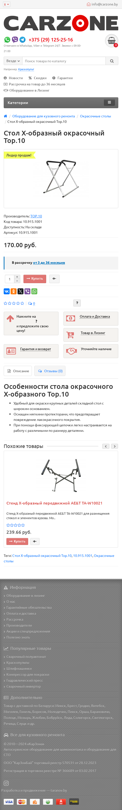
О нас (9, 601)
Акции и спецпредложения (27, 631)
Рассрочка (13, 619)
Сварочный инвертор (22, 686)
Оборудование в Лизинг (26, 90)
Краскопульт (26, 69)
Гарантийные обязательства (28, 607)
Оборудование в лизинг (24, 595)
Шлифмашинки (18, 668)
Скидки (38, 77)
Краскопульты (16, 662)
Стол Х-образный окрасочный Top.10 (42, 555)
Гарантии (62, 77)
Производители (18, 625)
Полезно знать (17, 637)
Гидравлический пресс (23, 680)
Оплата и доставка (20, 613)
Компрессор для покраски (26, 674)
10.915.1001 (82, 555)
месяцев (49, 262)
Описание (18, 371)
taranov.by (59, 790)
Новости (13, 77)
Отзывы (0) (50, 371)
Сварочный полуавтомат (25, 656)
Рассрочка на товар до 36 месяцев (34, 84)
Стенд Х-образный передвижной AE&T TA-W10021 (54, 503)
